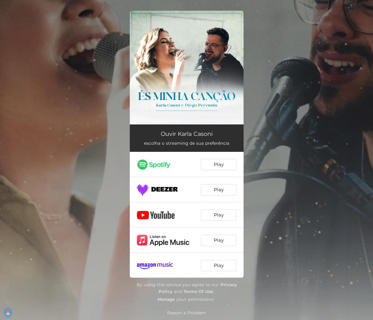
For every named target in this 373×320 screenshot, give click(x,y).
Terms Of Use (198, 291)
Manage (166, 299)
